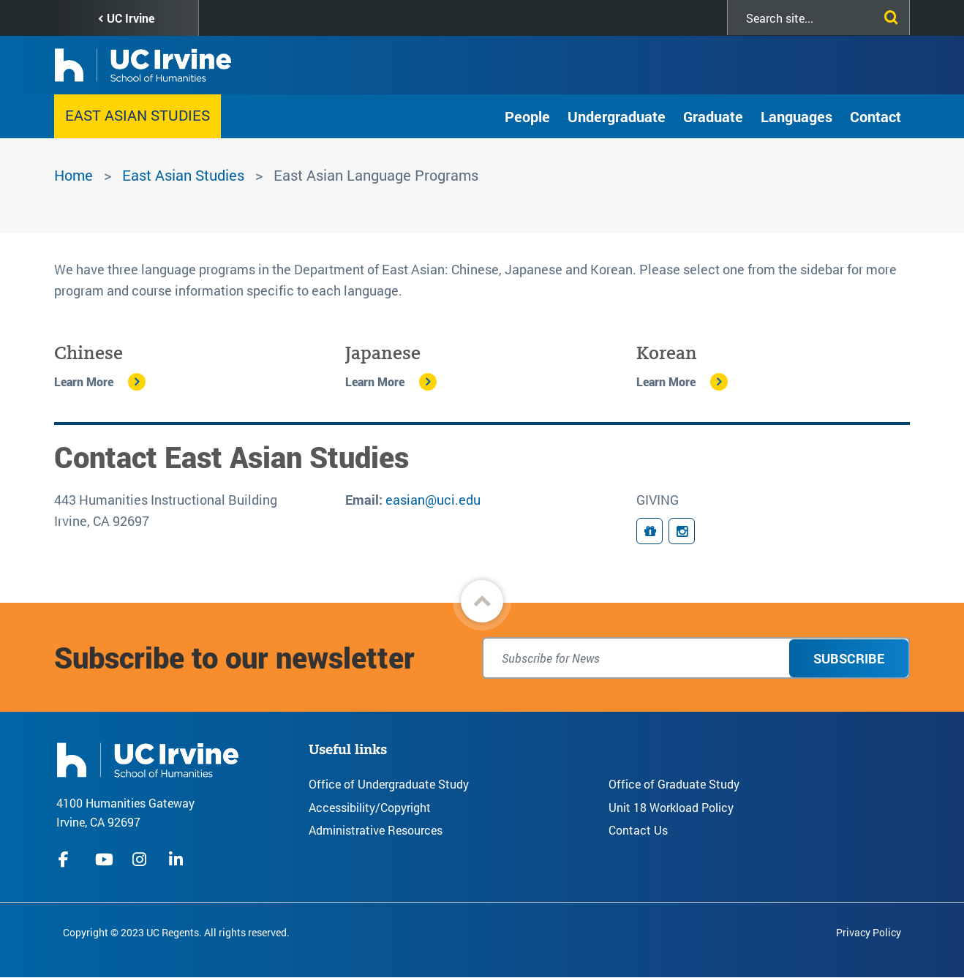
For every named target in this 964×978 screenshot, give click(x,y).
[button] (482, 601)
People (527, 116)
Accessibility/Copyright (370, 807)
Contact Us (638, 830)
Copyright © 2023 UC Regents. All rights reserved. (176, 932)
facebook (67, 859)
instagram (141, 859)
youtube (104, 859)
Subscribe (848, 658)
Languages (796, 116)
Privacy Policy (868, 932)
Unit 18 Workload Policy (671, 807)
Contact (875, 116)
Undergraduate (617, 116)
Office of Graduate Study (674, 783)
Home (73, 174)
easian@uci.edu (433, 499)
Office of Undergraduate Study (389, 783)
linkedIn (178, 859)
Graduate (713, 116)
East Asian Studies (137, 114)
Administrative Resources (376, 830)
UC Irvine (130, 18)
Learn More (83, 381)
